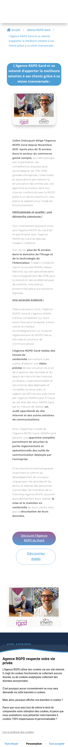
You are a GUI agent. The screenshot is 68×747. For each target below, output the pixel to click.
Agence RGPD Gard (38, 29)
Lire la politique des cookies (18, 732)
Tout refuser (11, 743)
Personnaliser (34, 743)
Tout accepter (56, 743)
